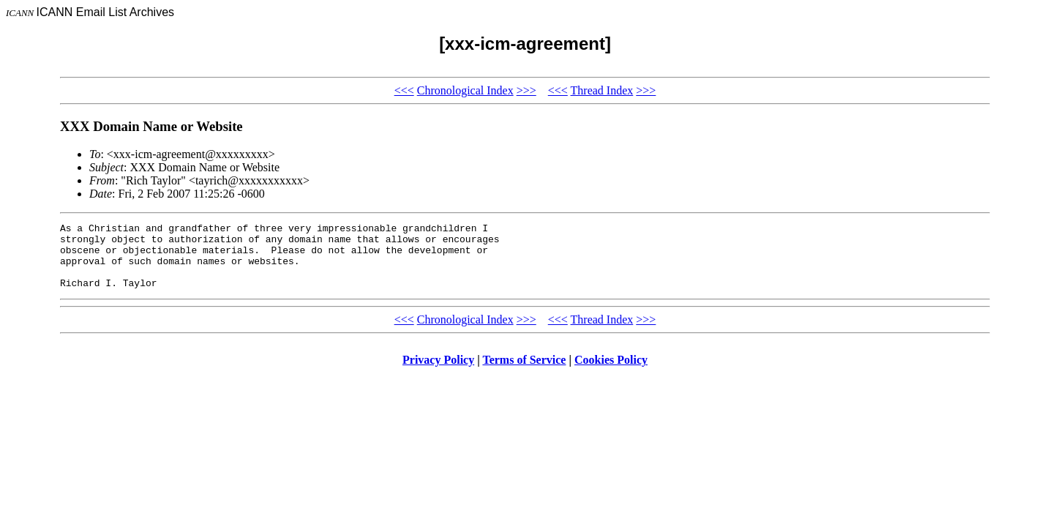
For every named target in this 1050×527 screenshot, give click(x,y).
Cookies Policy (611, 373)
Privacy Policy (438, 373)
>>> (526, 90)
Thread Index (602, 90)
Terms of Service (524, 373)
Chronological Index (465, 90)
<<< (404, 90)
